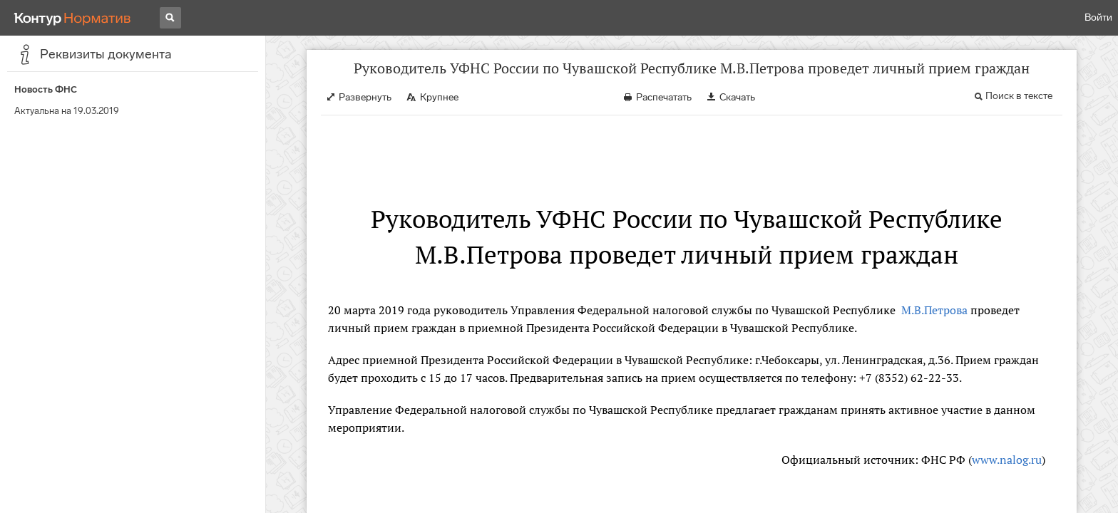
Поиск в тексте (1018, 96)
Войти (1098, 17)
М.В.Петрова (933, 310)
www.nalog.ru (1007, 459)
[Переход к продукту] (72, 18)
